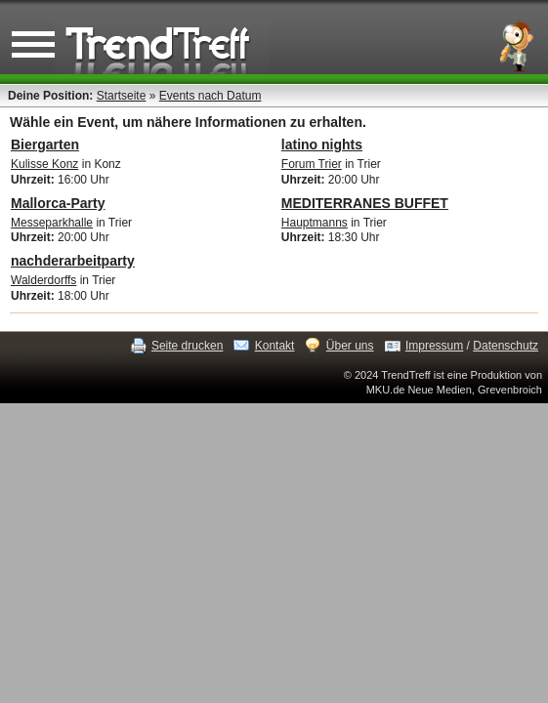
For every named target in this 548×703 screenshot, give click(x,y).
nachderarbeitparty (73, 261)
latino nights (321, 144)
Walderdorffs (43, 280)
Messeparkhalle (52, 222)
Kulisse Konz (44, 164)
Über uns (350, 345)
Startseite (122, 96)
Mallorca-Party (58, 203)
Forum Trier (311, 164)
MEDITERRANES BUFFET (364, 203)
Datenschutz (505, 345)
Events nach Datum (210, 96)
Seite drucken (187, 345)
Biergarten (45, 144)
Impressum (434, 345)
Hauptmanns (314, 222)
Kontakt (275, 345)
